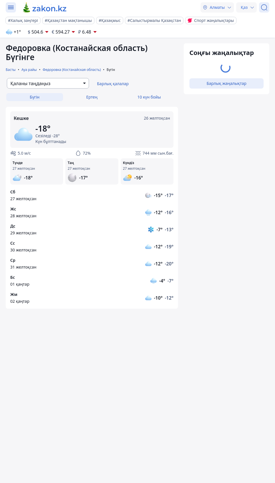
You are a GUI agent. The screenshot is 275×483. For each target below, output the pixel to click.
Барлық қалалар (113, 83)
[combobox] (48, 83)
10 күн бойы (149, 97)
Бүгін (34, 97)
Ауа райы (29, 69)
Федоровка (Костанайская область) (72, 69)
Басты (11, 69)
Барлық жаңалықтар (226, 83)
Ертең (91, 97)
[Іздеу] (264, 7)
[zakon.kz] (45, 7)
